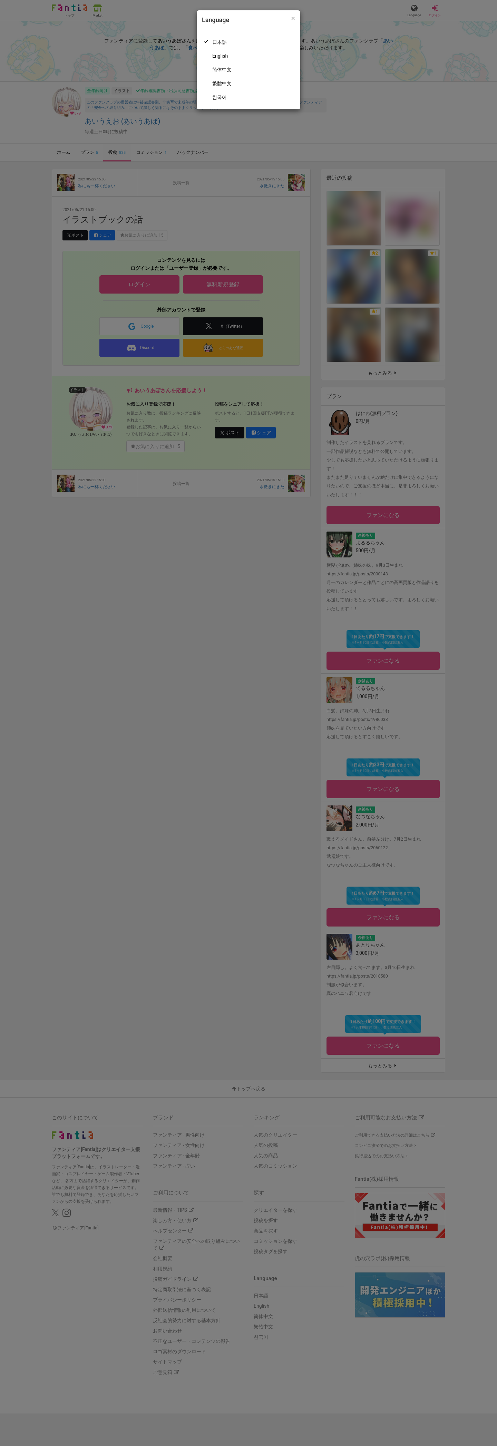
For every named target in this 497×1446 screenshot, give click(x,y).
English (220, 56)
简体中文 (222, 69)
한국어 (219, 97)
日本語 (219, 42)
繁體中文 (222, 83)
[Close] (293, 18)
